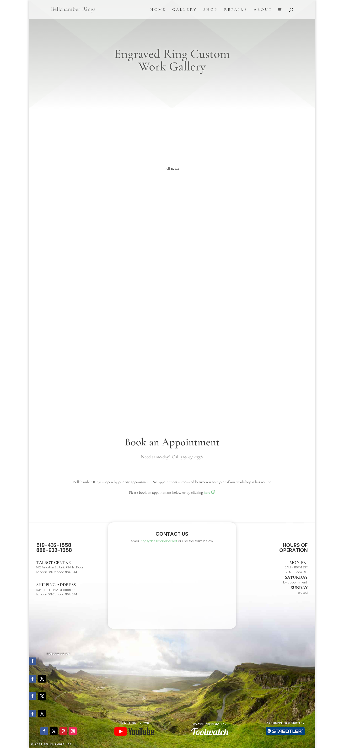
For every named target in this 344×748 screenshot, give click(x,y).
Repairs (235, 10)
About (263, 10)
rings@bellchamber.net (158, 541)
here (209, 492)
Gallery (184, 10)
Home (158, 10)
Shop (210, 10)
